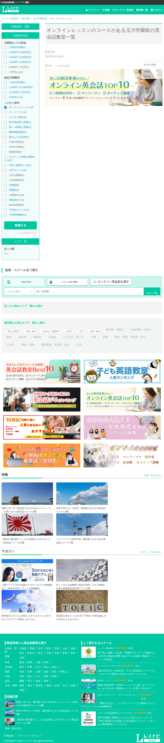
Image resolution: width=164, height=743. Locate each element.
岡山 (29, 675)
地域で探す (26, 281)
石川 (38, 666)
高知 (38, 679)
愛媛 (21, 679)
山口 (38, 675)
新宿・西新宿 (14, 328)
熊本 (29, 684)
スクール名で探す (69, 281)
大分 (64, 684)
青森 (32, 647)
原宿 (132, 336)
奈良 (54, 670)
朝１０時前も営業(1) (20, 127)
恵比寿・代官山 (135, 328)
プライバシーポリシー (30, 734)
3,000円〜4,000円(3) (20, 57)
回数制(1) (14, 190)
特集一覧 (142, 10)
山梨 (21, 656)
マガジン (156, 10)
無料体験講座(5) (17, 132)
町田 (36, 336)
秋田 (48, 647)
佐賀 (56, 684)
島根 (54, 675)
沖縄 (21, 689)
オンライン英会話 (123, 10)
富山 (46, 666)
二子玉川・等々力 (101, 336)
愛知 (21, 661)
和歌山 (63, 670)
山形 (64, 647)
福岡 (21, 684)
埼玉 (40, 652)
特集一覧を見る (152, 474)
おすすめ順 (150, 64)
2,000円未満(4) (17, 47)
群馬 (64, 652)
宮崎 (73, 684)
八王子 (48, 343)
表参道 (65, 336)
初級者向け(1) (16, 199)
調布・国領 (65, 343)
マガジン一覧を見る (150, 551)
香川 (29, 679)
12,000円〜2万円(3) (19, 92)
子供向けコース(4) (19, 209)
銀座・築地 (112, 328)
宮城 (56, 647)
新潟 (21, 666)
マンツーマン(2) (17, 112)
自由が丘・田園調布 (60, 328)
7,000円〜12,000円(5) (21, 87)
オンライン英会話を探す (112, 281)
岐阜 (46, 661)
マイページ (92, 10)
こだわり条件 (13, 290)
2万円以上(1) (16, 97)
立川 (116, 343)
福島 (73, 647)
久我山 (80, 336)
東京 (21, 652)
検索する (20, 225)
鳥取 (46, 675)
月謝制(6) (14, 185)
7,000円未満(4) (17, 82)
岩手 (40, 647)
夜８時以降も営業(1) (20, 122)
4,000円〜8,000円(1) (20, 62)
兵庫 (29, 670)
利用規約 (9, 734)
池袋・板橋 (35, 328)
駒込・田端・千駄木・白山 (22, 343)
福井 (54, 666)
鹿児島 (39, 684)
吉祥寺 (83, 328)
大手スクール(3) (17, 170)
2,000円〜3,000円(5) (20, 52)
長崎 (48, 684)
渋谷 (96, 328)
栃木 (73, 652)
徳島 (46, 679)
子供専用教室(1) (17, 214)
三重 (38, 661)
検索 (106, 10)
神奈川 (31, 652)
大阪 (21, 670)
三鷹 (120, 336)
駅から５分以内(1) (19, 137)
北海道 (22, 647)
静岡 (29, 661)
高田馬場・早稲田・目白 (93, 343)
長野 (29, 666)
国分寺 (50, 336)
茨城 (56, 652)
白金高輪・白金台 (17, 336)
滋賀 (46, 670)
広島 (21, 675)
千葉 (48, 652)
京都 (38, 670)
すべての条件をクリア (27, 233)
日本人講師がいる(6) (20, 165)
